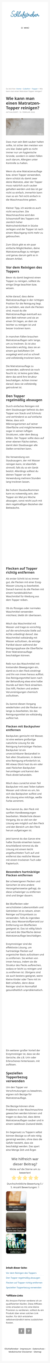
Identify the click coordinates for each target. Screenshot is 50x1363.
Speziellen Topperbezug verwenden (23, 1287)
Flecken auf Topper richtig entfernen (24, 1282)
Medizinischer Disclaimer (20, 1351)
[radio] (13, 1178)
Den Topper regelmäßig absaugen (23, 1277)
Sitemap (37, 1351)
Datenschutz (38, 1348)
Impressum (25, 1348)
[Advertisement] (25, 57)
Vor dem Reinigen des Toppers (21, 1273)
